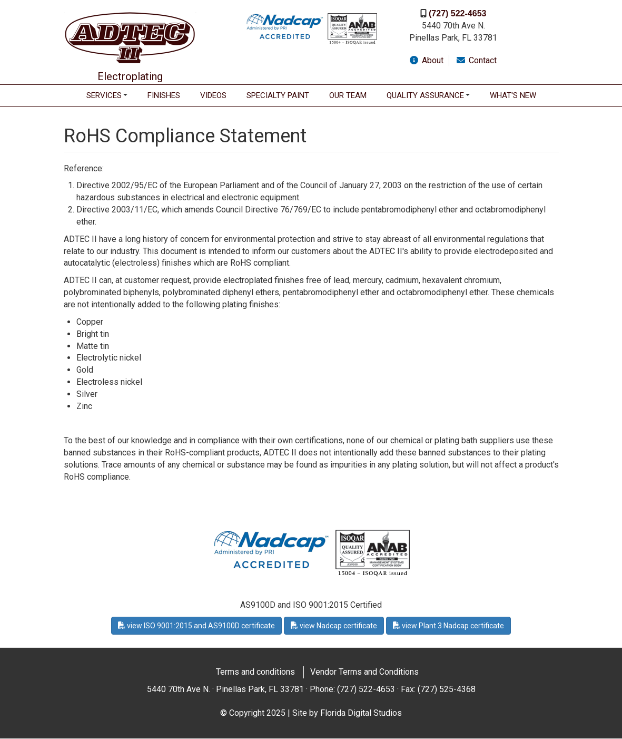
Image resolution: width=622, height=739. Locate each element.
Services (104, 95)
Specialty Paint (277, 95)
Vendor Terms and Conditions (364, 672)
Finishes (163, 95)
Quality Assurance (425, 95)
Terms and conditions (255, 672)
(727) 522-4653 (457, 13)
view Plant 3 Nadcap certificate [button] (448, 625)
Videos (213, 95)
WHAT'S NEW (513, 95)
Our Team (348, 95)
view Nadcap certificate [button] (334, 625)
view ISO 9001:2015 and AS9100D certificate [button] (196, 625)
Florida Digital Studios (361, 713)
